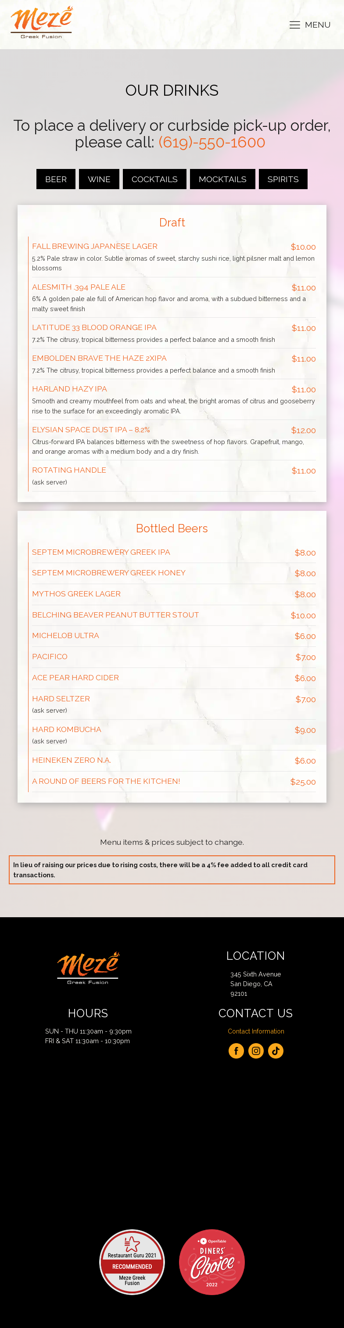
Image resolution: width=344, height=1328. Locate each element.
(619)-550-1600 (211, 142)
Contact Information (256, 1031)
